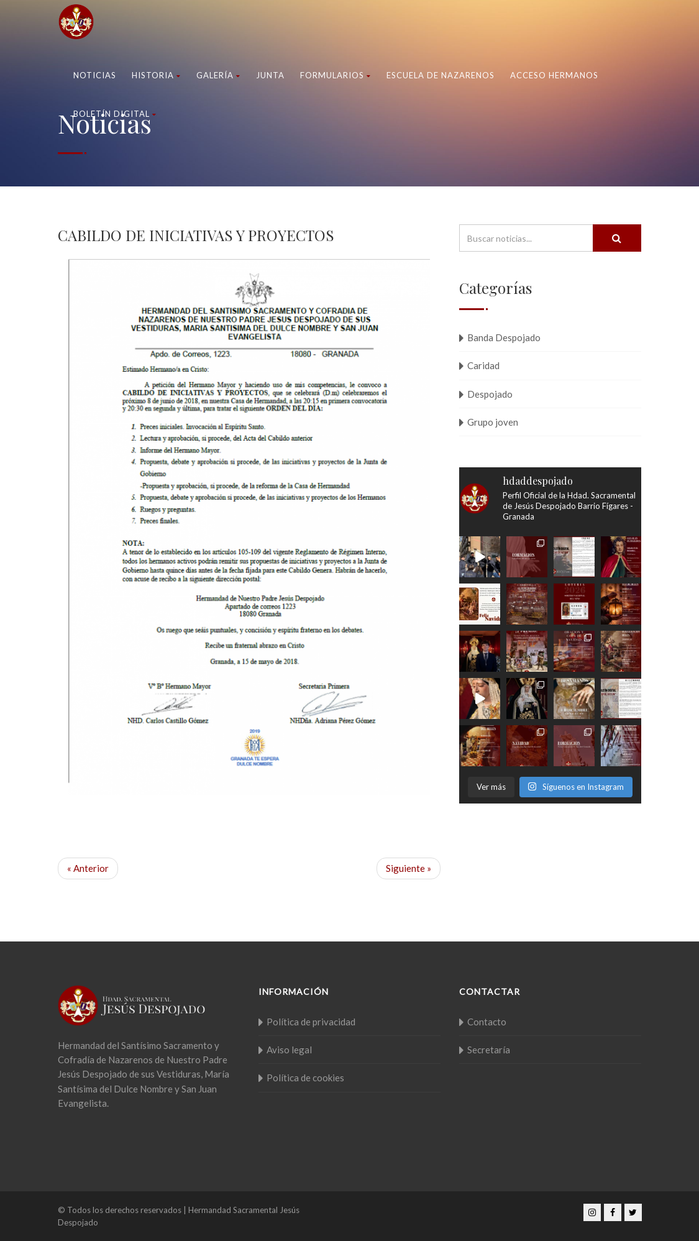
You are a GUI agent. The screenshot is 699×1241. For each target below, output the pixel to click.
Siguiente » (408, 868)
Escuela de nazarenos (440, 75)
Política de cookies (305, 1077)
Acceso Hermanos (554, 75)
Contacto (486, 1021)
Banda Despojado (504, 337)
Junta (270, 75)
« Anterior (88, 868)
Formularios (335, 75)
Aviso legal (289, 1049)
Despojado (490, 394)
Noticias (94, 75)
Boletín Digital (115, 114)
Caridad (483, 365)
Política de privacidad (311, 1021)
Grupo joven (492, 422)
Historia (156, 75)
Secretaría (488, 1049)
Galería (218, 75)
